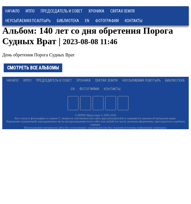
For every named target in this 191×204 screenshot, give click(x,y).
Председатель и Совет (61, 11)
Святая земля (122, 11)
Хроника (96, 11)
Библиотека (68, 20)
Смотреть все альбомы (33, 68)
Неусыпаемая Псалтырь (28, 20)
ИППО (30, 11)
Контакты (112, 89)
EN (87, 20)
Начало (12, 11)
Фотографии (89, 89)
